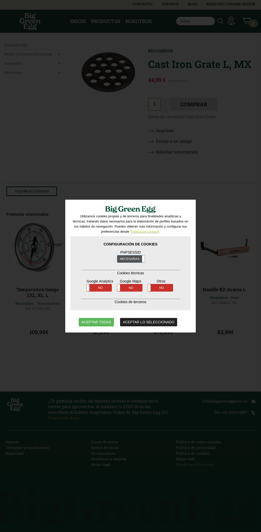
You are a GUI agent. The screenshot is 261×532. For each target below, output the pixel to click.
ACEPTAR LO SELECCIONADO (149, 322)
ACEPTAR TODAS (96, 322)
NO (100, 288)
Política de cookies (144, 231)
